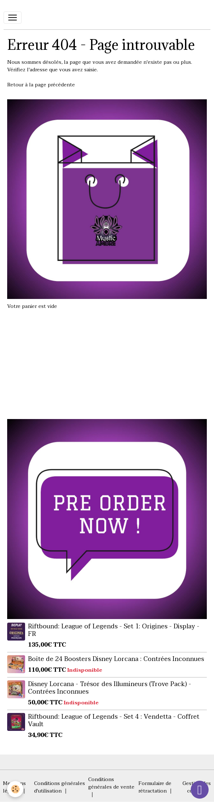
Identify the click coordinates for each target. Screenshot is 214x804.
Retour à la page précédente (41, 85)
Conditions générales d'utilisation (59, 787)
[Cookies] (15, 789)
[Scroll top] (200, 790)
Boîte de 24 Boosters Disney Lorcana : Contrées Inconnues (116, 658)
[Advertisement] (107, 361)
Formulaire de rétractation (154, 787)
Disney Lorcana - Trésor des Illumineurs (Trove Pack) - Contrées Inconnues (109, 688)
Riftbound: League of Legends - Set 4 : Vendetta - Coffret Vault (113, 720)
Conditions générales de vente (111, 783)
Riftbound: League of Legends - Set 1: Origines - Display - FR (113, 630)
